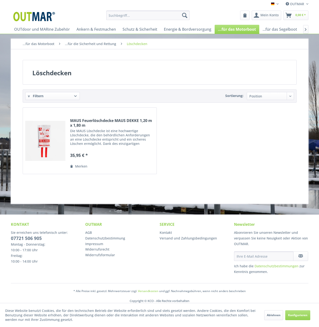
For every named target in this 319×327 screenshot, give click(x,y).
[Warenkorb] (295, 15)
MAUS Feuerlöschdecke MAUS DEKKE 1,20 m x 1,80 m (111, 123)
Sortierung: (234, 95)
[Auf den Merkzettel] (78, 166)
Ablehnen (274, 315)
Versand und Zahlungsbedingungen (188, 238)
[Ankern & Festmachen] (96, 29)
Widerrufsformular (100, 255)
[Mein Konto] (266, 15)
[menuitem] (148, 15)
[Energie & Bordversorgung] (188, 29)
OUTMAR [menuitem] (295, 4)
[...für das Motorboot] (237, 29)
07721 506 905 (26, 238)
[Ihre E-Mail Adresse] (263, 256)
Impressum (94, 244)
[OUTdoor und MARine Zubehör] (42, 29)
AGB (88, 232)
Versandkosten (148, 291)
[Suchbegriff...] (148, 15)
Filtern (35, 96)
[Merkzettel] (245, 15)
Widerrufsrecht (97, 249)
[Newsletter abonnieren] (300, 256)
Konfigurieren (297, 315)
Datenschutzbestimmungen (276, 266)
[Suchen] (185, 15)
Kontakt (166, 232)
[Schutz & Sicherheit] (140, 29)
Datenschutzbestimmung (105, 238)
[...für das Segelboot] (279, 29)
